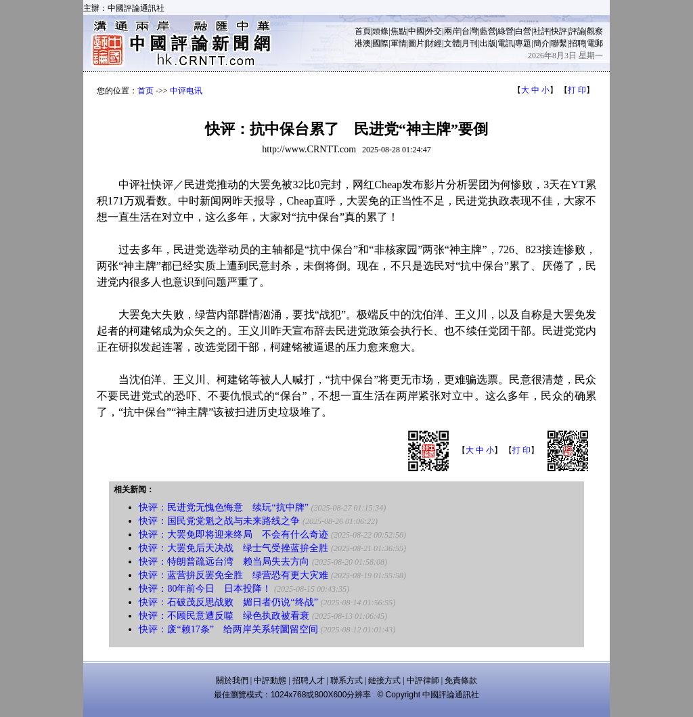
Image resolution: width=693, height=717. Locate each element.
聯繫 (559, 43)
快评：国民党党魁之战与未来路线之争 (219, 521)
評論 (577, 31)
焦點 (398, 31)
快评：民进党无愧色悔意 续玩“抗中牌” (223, 507)
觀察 (595, 31)
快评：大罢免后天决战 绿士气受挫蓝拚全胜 (233, 548)
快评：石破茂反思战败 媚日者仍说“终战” (228, 602)
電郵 (595, 43)
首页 (145, 90)
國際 (380, 43)
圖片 (416, 43)
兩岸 (452, 31)
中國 (416, 31)
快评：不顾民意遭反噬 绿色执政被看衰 (224, 616)
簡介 (541, 43)
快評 (559, 31)
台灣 (470, 31)
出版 (488, 43)
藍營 (488, 31)
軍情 (398, 43)
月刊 (470, 43)
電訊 (505, 43)
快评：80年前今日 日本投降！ (205, 589)
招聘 (577, 43)
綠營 (505, 31)
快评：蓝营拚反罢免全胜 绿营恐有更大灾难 (233, 575)
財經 (434, 43)
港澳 (363, 43)
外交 (434, 31)
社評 (541, 31)
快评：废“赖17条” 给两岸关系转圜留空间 (228, 629)
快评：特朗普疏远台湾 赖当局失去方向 (224, 562)
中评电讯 (186, 90)
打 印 (577, 90)
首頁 (363, 31)
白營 (523, 31)
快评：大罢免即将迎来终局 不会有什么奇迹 (233, 534)
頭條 (380, 31)
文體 (452, 43)
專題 (523, 43)
